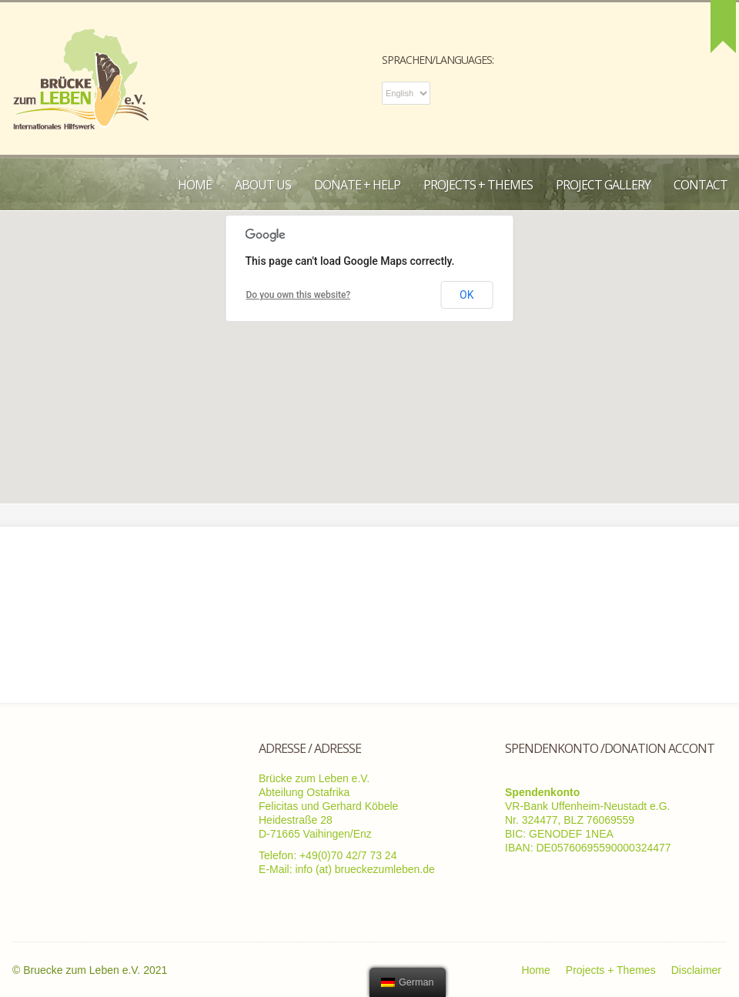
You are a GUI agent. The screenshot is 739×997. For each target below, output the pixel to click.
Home (195, 184)
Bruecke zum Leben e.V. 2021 (95, 970)
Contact (700, 184)
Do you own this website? (298, 294)
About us (263, 184)
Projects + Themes (478, 184)
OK (466, 295)
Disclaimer (696, 970)
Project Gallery (603, 184)
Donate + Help (357, 184)
